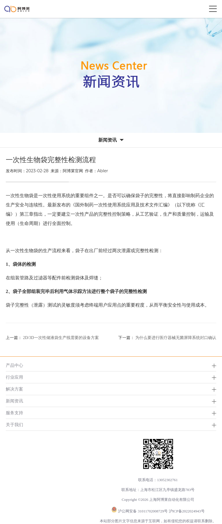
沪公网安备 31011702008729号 (143, 511)
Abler (102, 170)
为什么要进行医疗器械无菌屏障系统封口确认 (175, 338)
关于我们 (14, 424)
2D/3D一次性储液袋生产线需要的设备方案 (61, 338)
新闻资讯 (14, 400)
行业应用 (14, 377)
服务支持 (14, 412)
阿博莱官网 (73, 170)
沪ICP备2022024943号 (187, 511)
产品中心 (14, 365)
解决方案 (14, 388)
